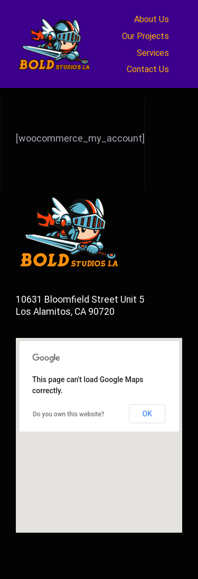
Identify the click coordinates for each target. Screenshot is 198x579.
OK (147, 414)
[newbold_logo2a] (56, 18)
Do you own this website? (69, 414)
